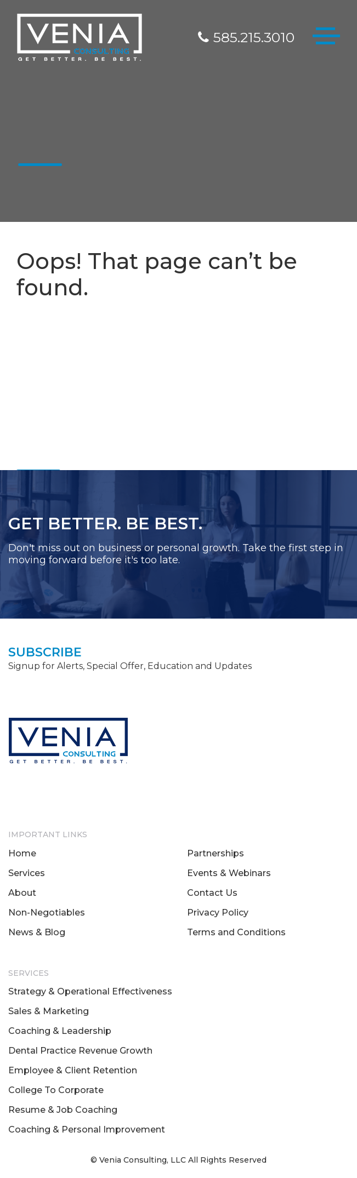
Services (26, 873)
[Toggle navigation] (326, 38)
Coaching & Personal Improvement (86, 1129)
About (22, 893)
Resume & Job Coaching (62, 1110)
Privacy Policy (217, 912)
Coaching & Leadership (59, 1031)
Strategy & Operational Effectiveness (90, 991)
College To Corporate (56, 1090)
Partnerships (215, 853)
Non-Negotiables (46, 912)
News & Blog (36, 932)
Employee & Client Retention (72, 1070)
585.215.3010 (246, 37)
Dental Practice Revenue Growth (80, 1050)
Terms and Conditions (236, 932)
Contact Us (212, 893)
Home (22, 853)
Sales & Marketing (48, 1011)
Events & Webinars (229, 873)
